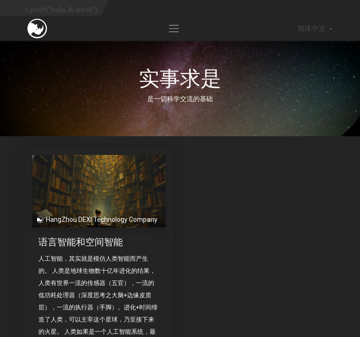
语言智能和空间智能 (80, 242)
